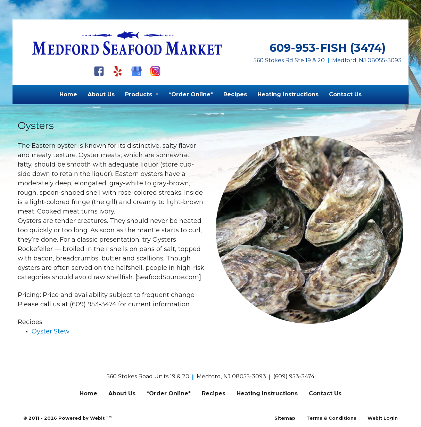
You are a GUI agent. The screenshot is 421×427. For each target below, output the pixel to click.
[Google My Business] (136, 71)
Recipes (235, 94)
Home (68, 94)
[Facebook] (99, 71)
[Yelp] (117, 71)
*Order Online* (191, 94)
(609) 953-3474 (293, 376)
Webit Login (383, 418)
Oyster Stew (50, 331)
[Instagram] (155, 71)
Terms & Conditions (331, 418)
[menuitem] (68, 94)
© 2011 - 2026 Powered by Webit (67, 418)
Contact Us (345, 94)
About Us (101, 94)
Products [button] (139, 94)
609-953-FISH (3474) (328, 48)
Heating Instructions (288, 94)
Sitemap (284, 418)
